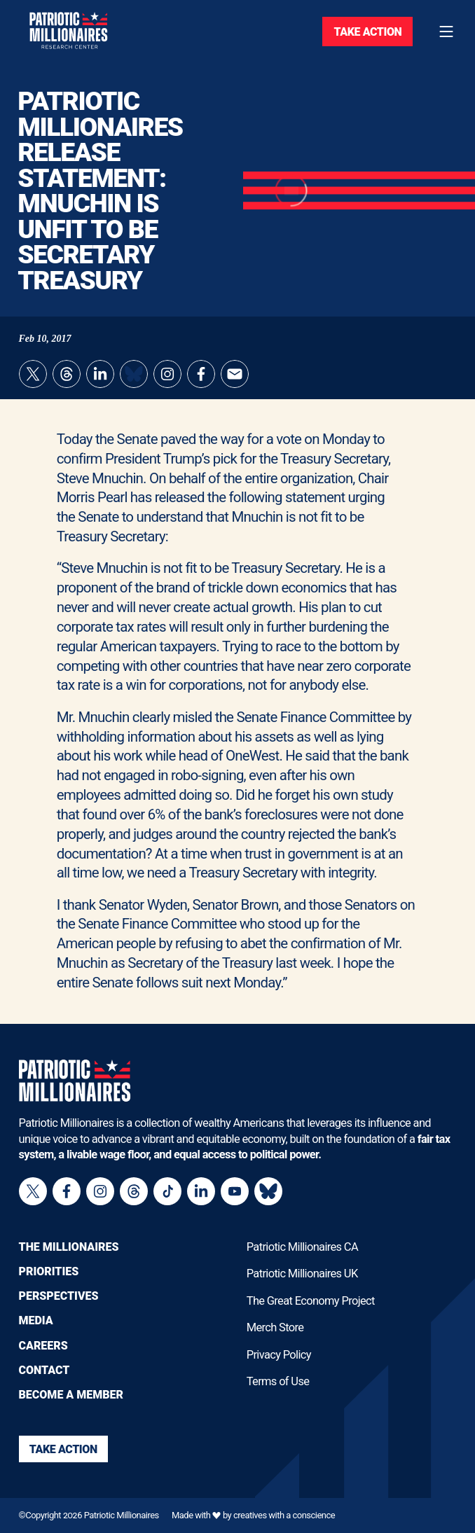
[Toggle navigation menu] (446, 31)
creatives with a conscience (284, 1515)
